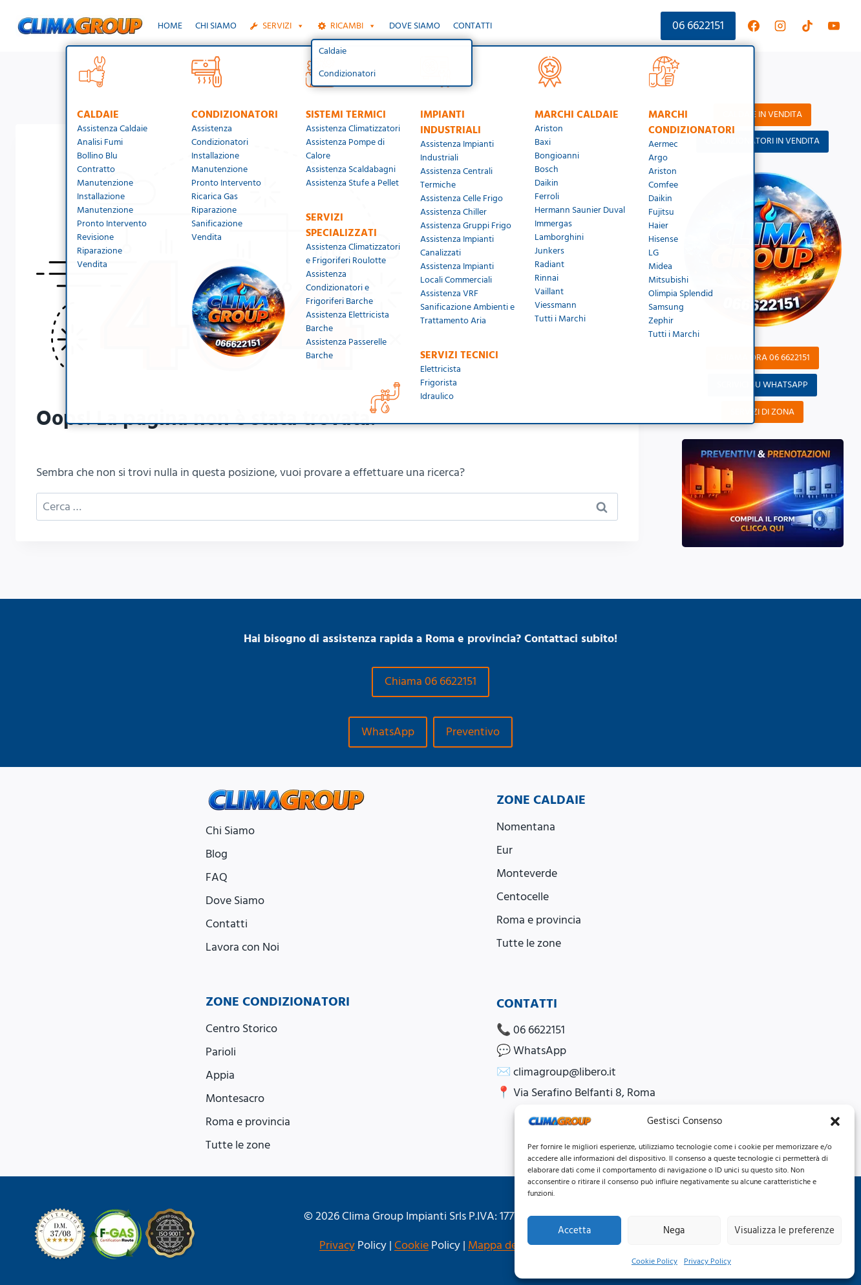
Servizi (283, 26)
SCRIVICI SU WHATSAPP (762, 384)
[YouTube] (833, 26)
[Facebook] (753, 26)
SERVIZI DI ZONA (762, 411)
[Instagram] (780, 26)
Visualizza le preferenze (784, 1230)
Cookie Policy (654, 1261)
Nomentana (525, 827)
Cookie (411, 1245)
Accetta (574, 1230)
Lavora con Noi (242, 947)
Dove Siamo (235, 900)
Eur (504, 850)
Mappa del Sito (505, 1245)
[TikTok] (807, 26)
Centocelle (522, 897)
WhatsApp (387, 732)
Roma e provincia (538, 920)
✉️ (556, 1072)
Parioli (221, 1052)
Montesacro (235, 1098)
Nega (674, 1230)
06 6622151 (698, 25)
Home (170, 25)
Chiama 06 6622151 (430, 681)
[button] (835, 1121)
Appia (220, 1075)
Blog (217, 854)
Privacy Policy (707, 1261)
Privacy (337, 1245)
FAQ (217, 877)
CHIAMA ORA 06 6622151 (763, 357)
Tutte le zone (528, 943)
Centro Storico (241, 1028)
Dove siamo (414, 25)
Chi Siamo (216, 25)
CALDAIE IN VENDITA (762, 114)
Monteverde (526, 873)
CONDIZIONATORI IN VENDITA (762, 141)
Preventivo (473, 732)
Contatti (472, 25)
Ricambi (353, 26)
